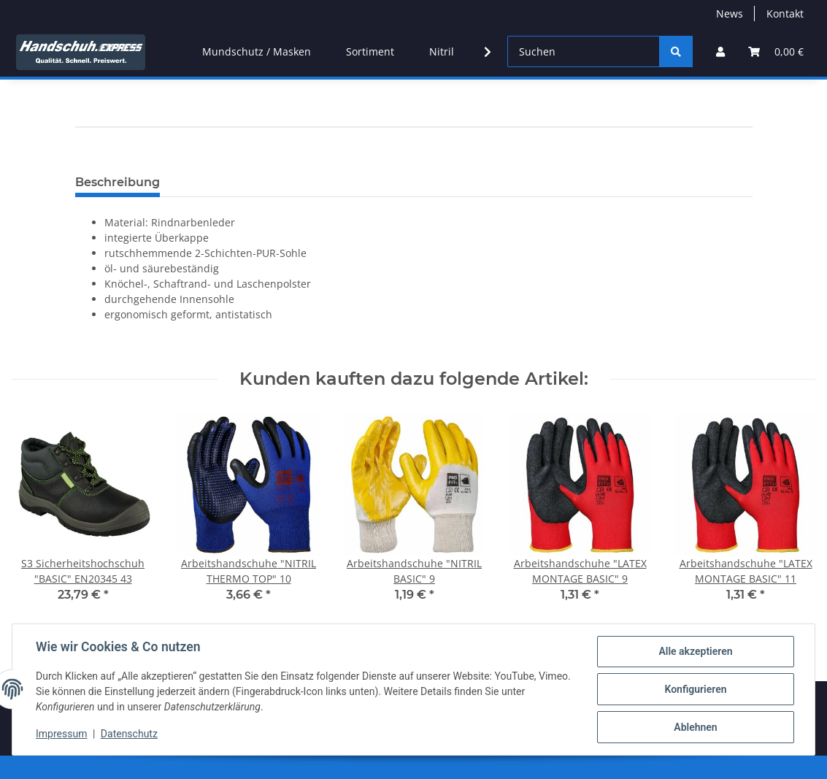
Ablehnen (695, 727)
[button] (720, 51)
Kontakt (785, 13)
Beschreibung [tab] (117, 182)
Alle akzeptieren (695, 651)
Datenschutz (129, 734)
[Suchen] (583, 51)
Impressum (61, 734)
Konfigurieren (695, 689)
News (729, 13)
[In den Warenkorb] (87, 160)
